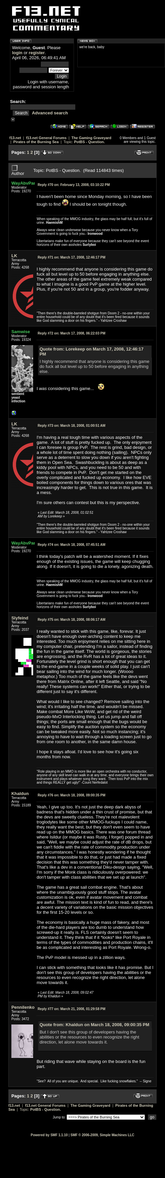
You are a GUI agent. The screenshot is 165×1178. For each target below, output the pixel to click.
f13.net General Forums (46, 138)
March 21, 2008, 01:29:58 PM (71, 1009)
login (17, 52)
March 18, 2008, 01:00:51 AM (71, 425)
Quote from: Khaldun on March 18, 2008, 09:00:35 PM (94, 1024)
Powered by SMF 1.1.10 (49, 1135)
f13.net (15, 138)
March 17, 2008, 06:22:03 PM (71, 333)
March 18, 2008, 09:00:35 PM (71, 795)
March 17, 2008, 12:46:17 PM (71, 257)
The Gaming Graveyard (91, 138)
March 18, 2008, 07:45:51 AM (71, 545)
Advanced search (50, 112)
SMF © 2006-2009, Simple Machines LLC (102, 1135)
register (37, 52)
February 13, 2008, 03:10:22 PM (73, 185)
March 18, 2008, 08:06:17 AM (71, 619)
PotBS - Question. (89, 142)
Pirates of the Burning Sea (36, 142)
